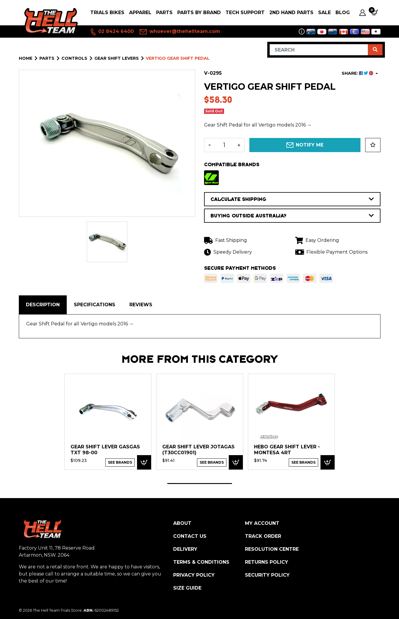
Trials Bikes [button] (107, 12)
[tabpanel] (108, 421)
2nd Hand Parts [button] (291, 12)
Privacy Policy (194, 575)
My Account (262, 523)
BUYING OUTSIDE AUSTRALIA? (292, 215)
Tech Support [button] (245, 12)
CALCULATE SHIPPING (292, 199)
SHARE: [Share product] (358, 73)
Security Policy (267, 575)
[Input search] (319, 49)
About (182, 523)
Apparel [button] (140, 12)
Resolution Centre (272, 549)
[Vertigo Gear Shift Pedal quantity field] (224, 145)
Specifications (94, 304)
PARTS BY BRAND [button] (199, 12)
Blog (342, 12)
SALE (324, 12)
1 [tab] (199, 483)
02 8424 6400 (112, 31)
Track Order (263, 536)
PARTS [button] (164, 12)
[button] (372, 145)
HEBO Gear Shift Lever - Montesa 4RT (287, 449)
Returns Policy (266, 562)
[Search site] (375, 49)
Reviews (140, 304)
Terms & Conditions (201, 562)
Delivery (185, 549)
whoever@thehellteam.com (180, 31)
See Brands (120, 462)
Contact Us (189, 536)
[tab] (43, 304)
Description (43, 304)
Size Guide (187, 588)
